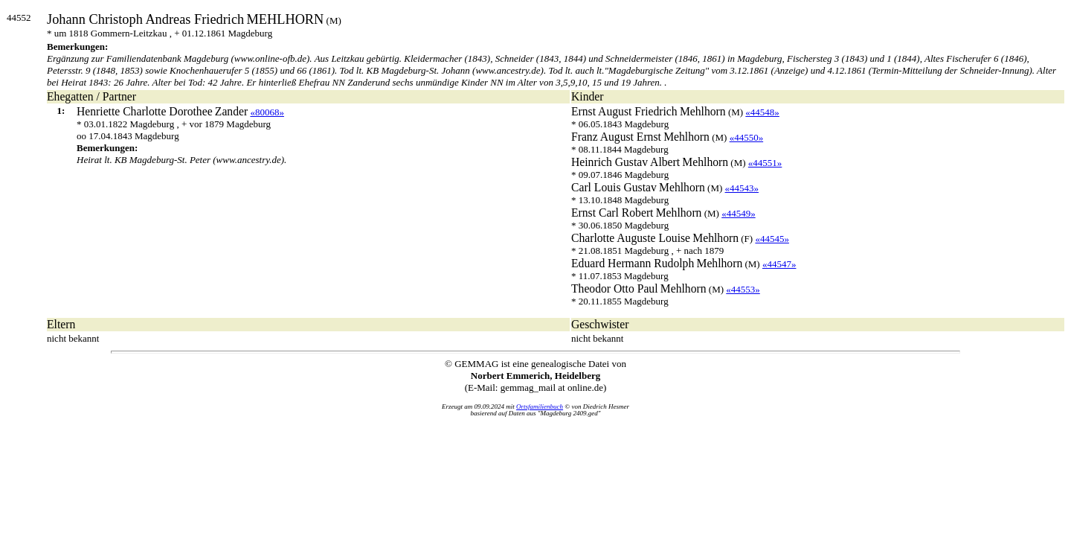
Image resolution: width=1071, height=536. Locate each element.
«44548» (762, 112)
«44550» (747, 137)
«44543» (742, 188)
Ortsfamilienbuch (539, 406)
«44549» (738, 213)
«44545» (772, 238)
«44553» (743, 289)
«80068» (267, 112)
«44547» (779, 263)
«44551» (765, 162)
